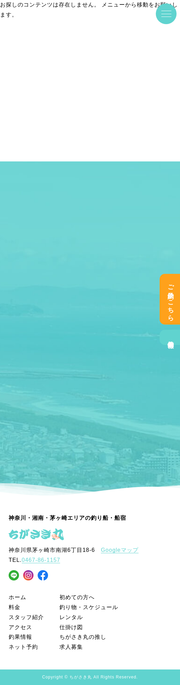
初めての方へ (77, 597)
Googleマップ (120, 550)
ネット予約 (23, 647)
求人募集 (71, 647)
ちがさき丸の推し (82, 637)
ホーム (17, 597)
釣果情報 (170, 337)
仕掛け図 (71, 627)
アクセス (20, 627)
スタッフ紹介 (26, 617)
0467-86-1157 (41, 560)
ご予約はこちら (170, 299)
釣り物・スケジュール (88, 607)
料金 (14, 607)
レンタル (71, 617)
